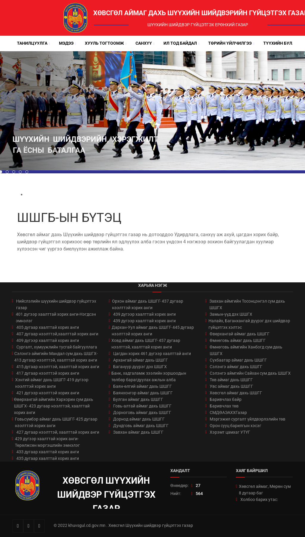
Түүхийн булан (280, 43)
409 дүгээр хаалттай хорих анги (47, 340)
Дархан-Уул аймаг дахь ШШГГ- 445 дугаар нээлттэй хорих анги (153, 330)
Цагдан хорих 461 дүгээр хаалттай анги (152, 353)
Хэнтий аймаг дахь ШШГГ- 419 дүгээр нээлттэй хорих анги (51, 383)
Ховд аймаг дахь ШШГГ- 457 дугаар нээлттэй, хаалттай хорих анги (145, 343)
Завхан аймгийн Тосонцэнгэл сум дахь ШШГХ (247, 304)
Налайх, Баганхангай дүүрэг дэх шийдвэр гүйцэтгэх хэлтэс (249, 324)
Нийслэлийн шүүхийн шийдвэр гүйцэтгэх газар (56, 304)
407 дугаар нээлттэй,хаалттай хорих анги (57, 333)
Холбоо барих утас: (259, 499)
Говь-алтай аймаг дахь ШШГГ (142, 406)
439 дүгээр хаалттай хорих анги (144, 314)
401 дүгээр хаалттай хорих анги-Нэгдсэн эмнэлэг (56, 317)
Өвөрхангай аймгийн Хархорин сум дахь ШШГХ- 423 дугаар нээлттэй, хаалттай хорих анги (53, 406)
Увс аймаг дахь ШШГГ (231, 386)
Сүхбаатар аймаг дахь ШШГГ (238, 360)
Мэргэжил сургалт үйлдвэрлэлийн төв (247, 419)
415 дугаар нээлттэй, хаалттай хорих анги (57, 366)
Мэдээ (66, 43)
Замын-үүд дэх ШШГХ (231, 314)
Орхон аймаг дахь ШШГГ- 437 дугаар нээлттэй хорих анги (147, 304)
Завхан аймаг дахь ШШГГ (138, 432)
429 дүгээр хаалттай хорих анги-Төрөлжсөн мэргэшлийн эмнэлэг (47, 442)
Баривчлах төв (224, 406)
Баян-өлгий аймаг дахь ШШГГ (142, 386)
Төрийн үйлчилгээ (230, 43)
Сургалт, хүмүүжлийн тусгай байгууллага (56, 347)
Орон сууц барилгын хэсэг (235, 425)
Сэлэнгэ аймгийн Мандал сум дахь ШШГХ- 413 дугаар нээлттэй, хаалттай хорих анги (56, 356)
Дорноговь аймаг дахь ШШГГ (142, 412)
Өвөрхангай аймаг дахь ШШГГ (240, 333)
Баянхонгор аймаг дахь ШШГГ (143, 392)
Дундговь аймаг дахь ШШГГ (141, 425)
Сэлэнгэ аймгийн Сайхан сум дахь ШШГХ (250, 373)
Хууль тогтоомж (104, 43)
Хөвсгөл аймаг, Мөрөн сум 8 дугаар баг (265, 489)
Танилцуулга (32, 43)
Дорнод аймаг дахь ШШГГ (139, 419)
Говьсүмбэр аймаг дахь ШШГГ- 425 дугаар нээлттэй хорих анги (56, 422)
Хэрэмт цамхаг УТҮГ (230, 432)
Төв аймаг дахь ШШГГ (231, 379)
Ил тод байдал (180, 43)
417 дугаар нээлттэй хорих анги (47, 373)
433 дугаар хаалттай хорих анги (47, 451)
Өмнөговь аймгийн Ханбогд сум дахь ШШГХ (246, 350)
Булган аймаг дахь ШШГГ (138, 399)
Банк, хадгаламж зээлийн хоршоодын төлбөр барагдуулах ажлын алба (148, 376)
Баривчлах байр (226, 399)
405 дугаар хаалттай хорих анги (47, 327)
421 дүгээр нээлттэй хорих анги (47, 392)
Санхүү (144, 43)
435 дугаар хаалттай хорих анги (47, 458)
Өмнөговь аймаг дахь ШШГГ (238, 340)
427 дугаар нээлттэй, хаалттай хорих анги (57, 432)
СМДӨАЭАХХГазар (228, 412)
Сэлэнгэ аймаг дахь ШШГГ (236, 366)
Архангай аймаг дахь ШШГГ (140, 360)
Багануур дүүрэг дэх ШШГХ (140, 366)
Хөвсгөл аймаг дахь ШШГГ (236, 392)
